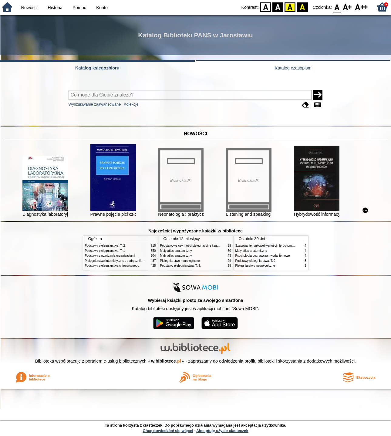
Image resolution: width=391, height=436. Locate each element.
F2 (361, 6)
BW (278, 6)
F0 (337, 6)
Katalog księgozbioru (97, 68)
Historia (55, 7)
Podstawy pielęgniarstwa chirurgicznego (112, 265)
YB (290, 6)
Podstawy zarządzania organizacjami (110, 255)
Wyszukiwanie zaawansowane (95, 104)
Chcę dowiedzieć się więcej (168, 430)
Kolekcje (131, 104)
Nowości (29, 7)
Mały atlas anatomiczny (176, 250)
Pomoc (79, 7)
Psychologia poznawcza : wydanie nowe (262, 255)
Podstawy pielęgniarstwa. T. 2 (105, 245)
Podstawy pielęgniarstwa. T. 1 (105, 250)
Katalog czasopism (293, 68)
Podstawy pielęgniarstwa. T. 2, (180, 265)
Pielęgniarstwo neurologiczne (180, 260)
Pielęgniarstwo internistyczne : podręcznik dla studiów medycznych (130, 260)
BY (302, 6)
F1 (347, 6)
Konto (102, 7)
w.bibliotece (166, 361)
